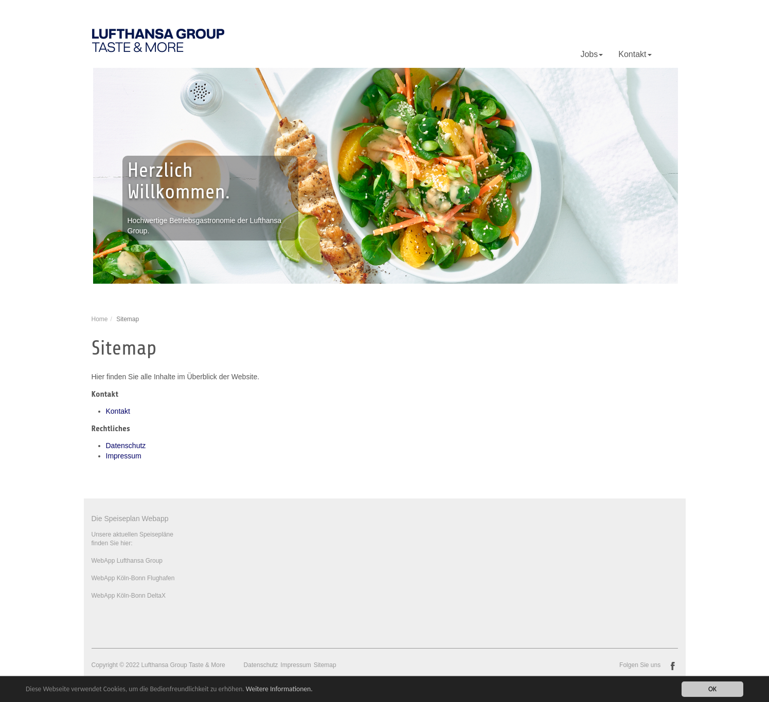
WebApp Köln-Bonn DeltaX (129, 595)
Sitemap (325, 665)
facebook (673, 666)
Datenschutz (126, 445)
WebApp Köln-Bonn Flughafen (133, 578)
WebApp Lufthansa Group (127, 560)
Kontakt (634, 54)
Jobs (591, 54)
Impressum (123, 456)
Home (100, 319)
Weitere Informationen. (279, 690)
